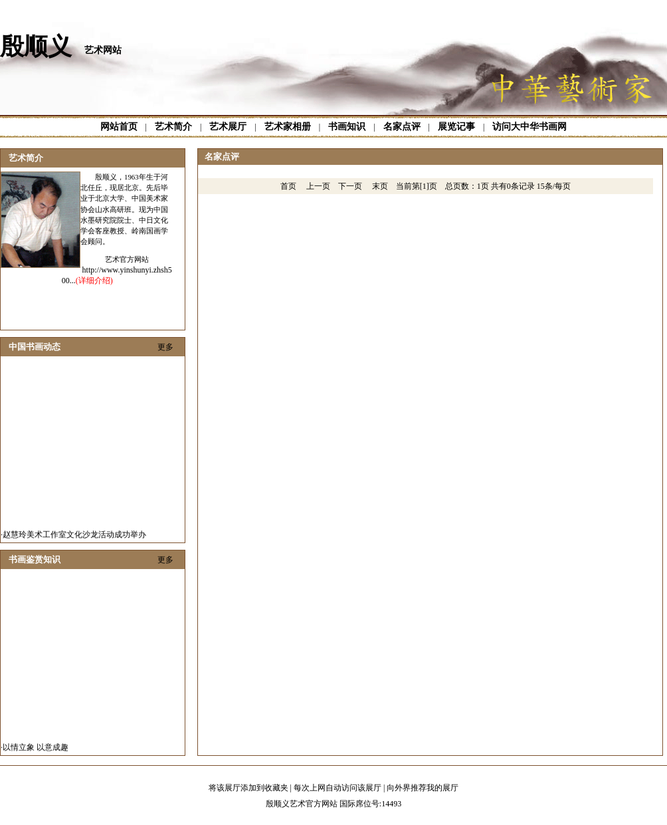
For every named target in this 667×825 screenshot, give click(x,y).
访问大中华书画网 (529, 127)
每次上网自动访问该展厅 (337, 787)
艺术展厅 (227, 127)
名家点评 (402, 127)
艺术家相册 (287, 127)
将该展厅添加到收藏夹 (248, 787)
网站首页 (119, 127)
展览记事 (456, 127)
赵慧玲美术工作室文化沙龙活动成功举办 (74, 537)
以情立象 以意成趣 (35, 750)
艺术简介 (173, 127)
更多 (165, 347)
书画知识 (346, 127)
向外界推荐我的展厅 (422, 787)
